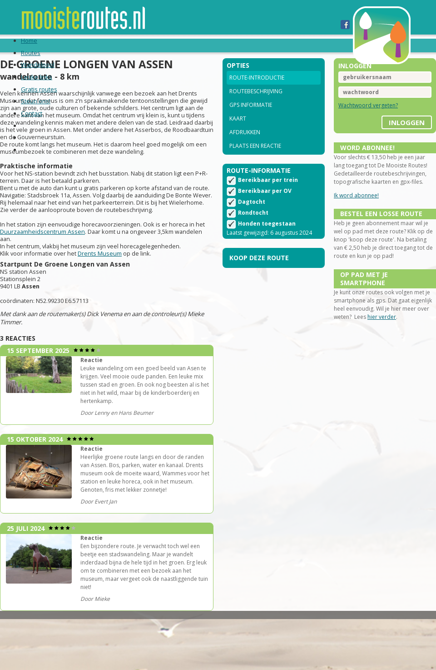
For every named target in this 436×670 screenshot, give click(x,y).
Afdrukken (244, 144)
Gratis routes (224, 45)
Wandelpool (111, 45)
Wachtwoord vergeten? (363, 117)
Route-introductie (256, 90)
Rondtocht (253, 228)
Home (32, 45)
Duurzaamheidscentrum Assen (62, 249)
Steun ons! (281, 45)
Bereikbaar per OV (265, 206)
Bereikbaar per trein (268, 195)
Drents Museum (109, 271)
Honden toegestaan (267, 239)
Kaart (237, 131)
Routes (64, 45)
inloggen (398, 131)
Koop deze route (259, 273)
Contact (327, 45)
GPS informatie (250, 117)
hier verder (405, 344)
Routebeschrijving (255, 103)
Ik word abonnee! (351, 208)
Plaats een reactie (255, 158)
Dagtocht (251, 217)
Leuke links (166, 45)
